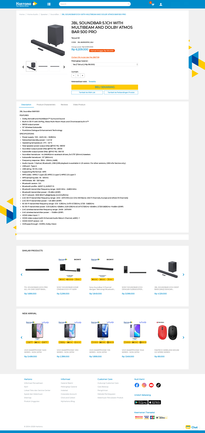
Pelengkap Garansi (69, 387)
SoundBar (54, 14)
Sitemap (27, 398)
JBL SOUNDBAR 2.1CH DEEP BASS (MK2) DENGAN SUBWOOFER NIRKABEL (166, 288)
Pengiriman (103, 390)
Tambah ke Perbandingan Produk (121, 92)
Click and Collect (68, 398)
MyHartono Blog (68, 401)
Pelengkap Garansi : (79, 61)
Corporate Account (69, 394)
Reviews (64, 105)
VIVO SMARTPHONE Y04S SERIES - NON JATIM (133, 351)
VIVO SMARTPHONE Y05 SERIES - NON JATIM (99, 351)
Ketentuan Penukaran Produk (110, 398)
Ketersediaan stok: (83, 81)
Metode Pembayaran (106, 394)
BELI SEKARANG (105, 87)
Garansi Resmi (67, 383)
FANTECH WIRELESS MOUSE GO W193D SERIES (166, 351)
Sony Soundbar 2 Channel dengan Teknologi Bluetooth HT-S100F (101, 288)
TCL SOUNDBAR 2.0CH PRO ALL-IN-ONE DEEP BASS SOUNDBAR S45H (36, 288)
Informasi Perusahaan (33, 383)
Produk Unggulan (31, 401)
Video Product (79, 105)
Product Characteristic (46, 105)
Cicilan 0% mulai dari (85, 57)
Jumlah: (74, 72)
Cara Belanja (103, 387)
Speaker (44, 14)
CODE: (82, 42)
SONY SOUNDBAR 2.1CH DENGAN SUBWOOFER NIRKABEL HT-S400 (132, 288)
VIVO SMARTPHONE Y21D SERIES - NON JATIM (67, 351)
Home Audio (32, 14)
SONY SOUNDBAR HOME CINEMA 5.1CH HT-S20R (67, 288)
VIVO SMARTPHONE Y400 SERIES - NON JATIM (35, 351)
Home (22, 14)
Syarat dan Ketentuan (33, 394)
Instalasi (64, 390)
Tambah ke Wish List (87, 92)
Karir (26, 387)
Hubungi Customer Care (108, 383)
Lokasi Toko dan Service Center (37, 390)
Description (26, 105)
